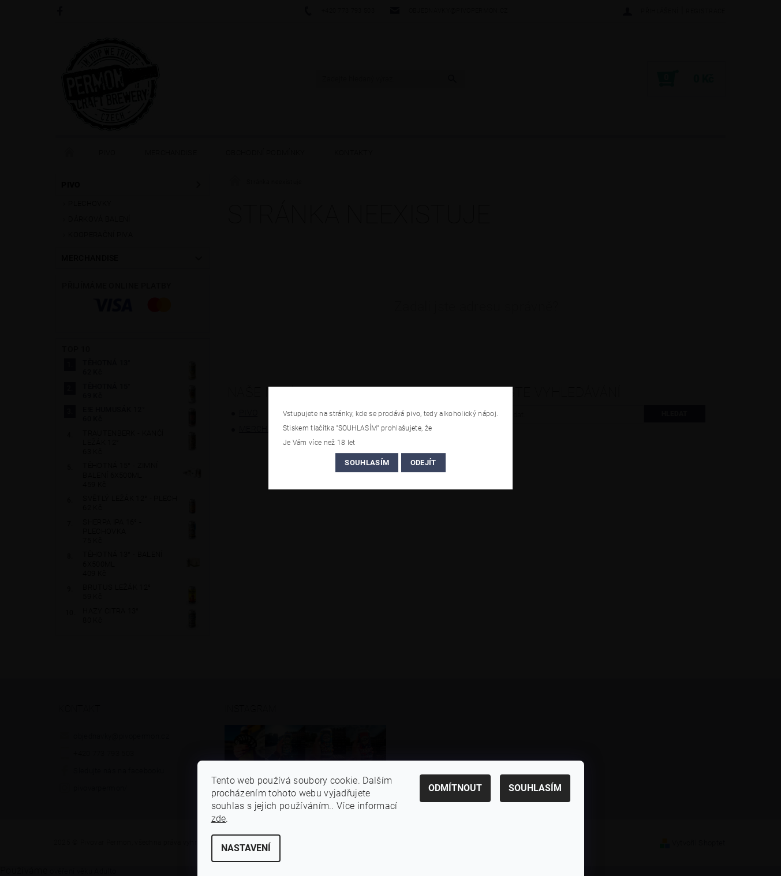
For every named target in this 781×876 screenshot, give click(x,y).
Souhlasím (367, 462)
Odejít (423, 462)
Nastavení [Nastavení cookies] (246, 848)
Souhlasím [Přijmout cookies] (535, 788)
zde (218, 818)
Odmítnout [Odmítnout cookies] (455, 788)
